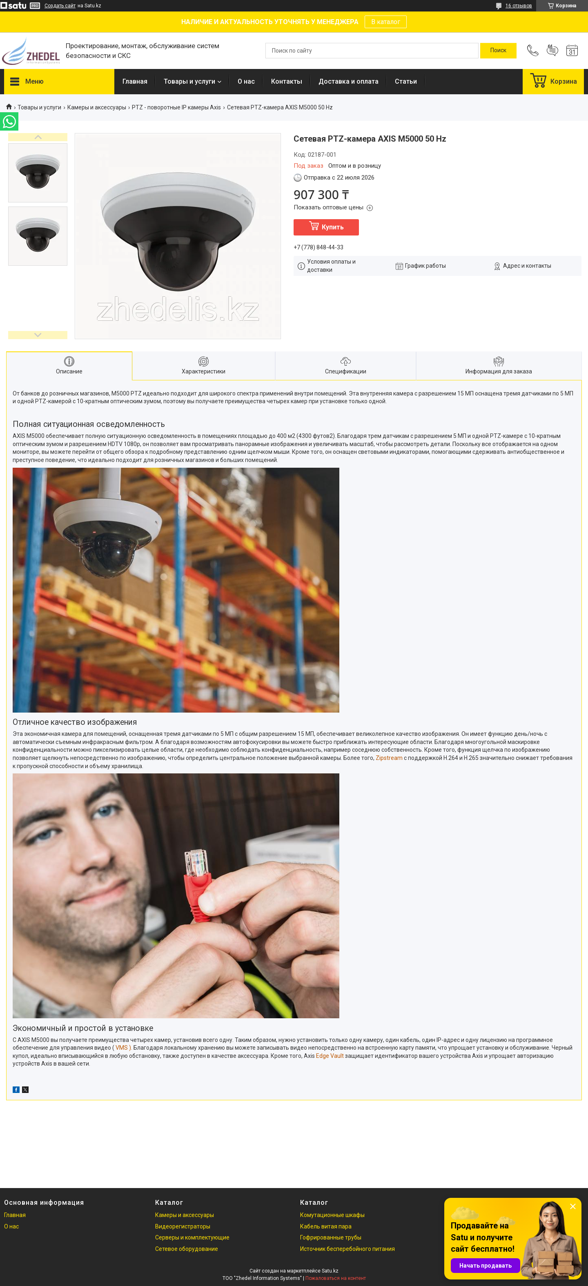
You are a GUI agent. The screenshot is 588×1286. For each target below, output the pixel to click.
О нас (246, 81)
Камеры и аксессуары (96, 107)
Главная (134, 81)
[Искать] (498, 50)
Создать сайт (60, 6)
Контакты (286, 81)
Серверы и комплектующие (192, 1237)
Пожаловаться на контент (335, 1278)
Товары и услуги (189, 81)
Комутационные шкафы (332, 1215)
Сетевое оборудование (186, 1249)
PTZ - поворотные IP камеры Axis (176, 107)
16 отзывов (519, 6)
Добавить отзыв (552, 50)
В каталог (385, 22)
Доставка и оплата (348, 81)
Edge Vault (330, 1056)
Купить (333, 227)
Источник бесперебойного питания (347, 1249)
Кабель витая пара (326, 1226)
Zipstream (389, 758)
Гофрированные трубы (330, 1237)
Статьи (406, 81)
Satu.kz (330, 1271)
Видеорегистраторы (182, 1226)
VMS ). (125, 1047)
